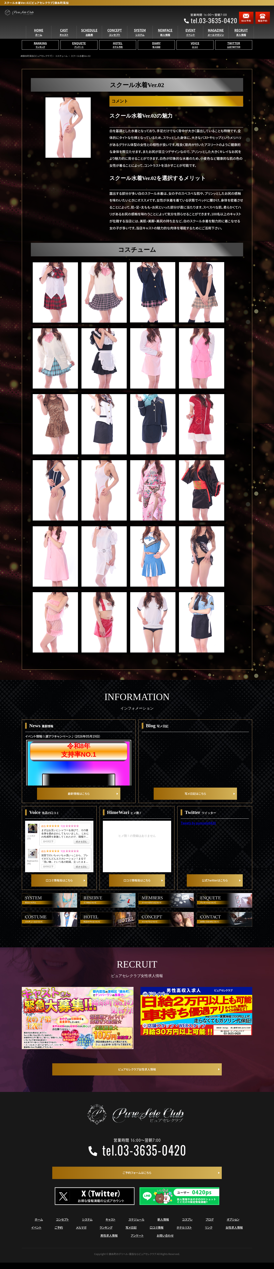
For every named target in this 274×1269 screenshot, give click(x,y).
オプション (233, 1226)
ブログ (210, 1226)
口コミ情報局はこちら (59, 885)
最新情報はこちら (78, 796)
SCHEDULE (89, 38)
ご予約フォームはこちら (137, 1178)
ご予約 (59, 1234)
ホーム (39, 1226)
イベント (36, 1234)
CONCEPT (114, 38)
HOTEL (118, 51)
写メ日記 (131, 1234)
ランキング (106, 1234)
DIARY (156, 51)
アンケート (137, 1242)
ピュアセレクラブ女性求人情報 (137, 1074)
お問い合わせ (165, 1242)
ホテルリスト (184, 1234)
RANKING (40, 51)
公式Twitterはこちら (215, 885)
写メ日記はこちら (195, 796)
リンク (208, 1234)
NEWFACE (165, 38)
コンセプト (62, 1226)
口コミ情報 (157, 1234)
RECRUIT (241, 38)
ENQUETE (79, 51)
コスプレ (187, 1226)
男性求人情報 (109, 1242)
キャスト (110, 1226)
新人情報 (163, 1226)
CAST (64, 38)
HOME (38, 38)
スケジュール (136, 1226)
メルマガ (81, 1234)
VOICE (195, 51)
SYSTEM (140, 38)
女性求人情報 (234, 1234)
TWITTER (233, 51)
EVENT (190, 38)
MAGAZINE (216, 38)
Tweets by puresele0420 (198, 826)
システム (87, 1226)
